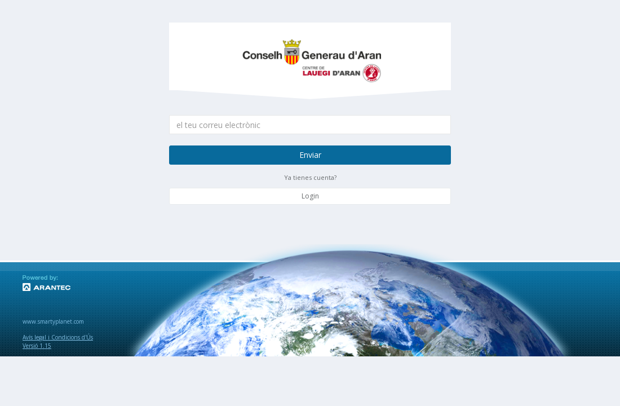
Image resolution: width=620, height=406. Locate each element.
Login (310, 196)
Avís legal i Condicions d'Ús (58, 337)
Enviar (310, 154)
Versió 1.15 (37, 346)
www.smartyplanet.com (53, 321)
